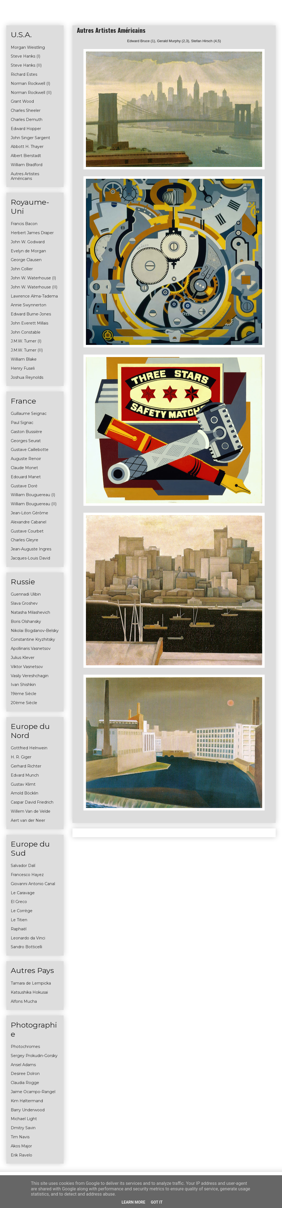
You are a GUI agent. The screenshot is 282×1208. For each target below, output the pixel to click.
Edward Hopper (26, 128)
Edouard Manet (26, 476)
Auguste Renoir (26, 458)
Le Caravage (23, 892)
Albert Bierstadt (26, 155)
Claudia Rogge (25, 1082)
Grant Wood (22, 101)
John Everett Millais (29, 323)
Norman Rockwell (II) (31, 92)
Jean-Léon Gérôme (29, 512)
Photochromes (25, 1046)
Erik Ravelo (21, 1155)
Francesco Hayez (27, 874)
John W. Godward (28, 241)
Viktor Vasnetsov (27, 666)
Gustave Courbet (27, 531)
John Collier (22, 268)
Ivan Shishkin (23, 684)
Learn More (133, 1202)
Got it (156, 1202)
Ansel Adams (23, 1064)
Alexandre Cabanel (28, 522)
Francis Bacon (24, 223)
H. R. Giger (21, 757)
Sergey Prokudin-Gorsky (34, 1055)
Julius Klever (22, 657)
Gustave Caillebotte (29, 449)
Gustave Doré (24, 485)
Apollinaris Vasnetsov (31, 648)
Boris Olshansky (26, 621)
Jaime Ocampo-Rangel (33, 1091)
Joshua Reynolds (27, 377)
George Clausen (26, 259)
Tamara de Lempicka (31, 983)
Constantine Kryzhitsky (33, 639)
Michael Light (24, 1118)
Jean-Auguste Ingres (31, 549)
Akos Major (21, 1146)
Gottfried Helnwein (29, 747)
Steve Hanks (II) (26, 65)
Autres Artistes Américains (25, 176)
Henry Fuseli (23, 368)
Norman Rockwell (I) (30, 83)
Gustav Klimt (23, 784)
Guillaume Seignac (29, 413)
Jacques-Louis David (30, 558)
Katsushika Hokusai (29, 992)
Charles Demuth (26, 119)
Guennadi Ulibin (26, 594)
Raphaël (18, 928)
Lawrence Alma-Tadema (34, 296)
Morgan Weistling (28, 47)
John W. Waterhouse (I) (33, 277)
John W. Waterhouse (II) (34, 287)
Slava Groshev (24, 603)
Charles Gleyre (24, 539)
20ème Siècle (24, 702)
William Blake (24, 359)
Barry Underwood (28, 1109)
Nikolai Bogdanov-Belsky (35, 630)
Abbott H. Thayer (27, 146)
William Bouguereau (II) (33, 503)
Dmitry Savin (23, 1127)
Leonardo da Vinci (28, 938)
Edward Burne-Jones (31, 314)
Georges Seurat (26, 440)
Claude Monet (24, 467)
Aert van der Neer (28, 820)
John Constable (25, 332)
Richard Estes (24, 74)
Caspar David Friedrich (32, 802)
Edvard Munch (25, 775)
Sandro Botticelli (26, 946)
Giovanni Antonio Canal (33, 883)
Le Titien (19, 919)
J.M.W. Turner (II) (27, 350)
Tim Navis (20, 1136)
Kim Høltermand (27, 1100)
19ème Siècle (23, 693)
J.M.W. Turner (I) (26, 341)
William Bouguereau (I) (33, 494)
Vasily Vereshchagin (29, 675)
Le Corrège (21, 910)
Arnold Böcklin (24, 793)
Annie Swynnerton (28, 304)
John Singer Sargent (30, 137)
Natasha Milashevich (30, 612)
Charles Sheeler (25, 110)
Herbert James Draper (32, 232)
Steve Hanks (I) (25, 56)
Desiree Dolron (25, 1073)
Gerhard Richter (26, 766)
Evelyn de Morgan (28, 250)
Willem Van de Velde (30, 811)
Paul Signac (22, 422)
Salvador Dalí (23, 865)
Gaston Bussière (26, 431)
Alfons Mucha (24, 1001)
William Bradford (26, 164)
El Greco (19, 901)
